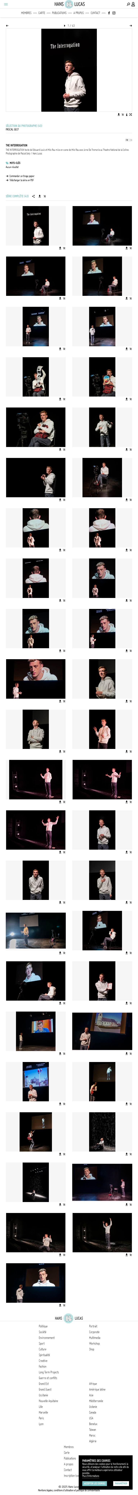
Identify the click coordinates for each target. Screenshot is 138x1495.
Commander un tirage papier (22, 176)
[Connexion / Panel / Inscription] (133, 4)
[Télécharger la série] (39, 196)
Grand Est (44, 1383)
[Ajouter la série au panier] (44, 196)
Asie (91, 1395)
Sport (42, 1343)
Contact (95, 13)
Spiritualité (44, 1355)
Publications (59, 13)
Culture (42, 1349)
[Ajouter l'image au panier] (122, 114)
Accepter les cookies (94, 1483)
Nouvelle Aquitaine (48, 1401)
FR (127, 140)
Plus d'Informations (90, 1476)
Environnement (47, 1338)
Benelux (93, 1424)
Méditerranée (96, 1401)
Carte (41, 13)
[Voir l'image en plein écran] (130, 114)
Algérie (92, 1441)
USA (91, 1418)
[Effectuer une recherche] (128, 4)
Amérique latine (97, 1389)
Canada (92, 1412)
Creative (43, 1361)
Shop (91, 1349)
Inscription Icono (72, 1475)
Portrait (93, 1326)
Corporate (94, 1332)
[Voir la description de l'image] (126, 114)
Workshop (94, 1343)
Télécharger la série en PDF (22, 180)
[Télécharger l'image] (118, 114)
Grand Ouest (45, 1389)
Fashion (42, 1366)
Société (42, 1332)
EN (131, 140)
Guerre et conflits (48, 1378)
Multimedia (94, 1338)
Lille (41, 1406)
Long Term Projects (49, 1372)
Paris (41, 1418)
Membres (26, 13)
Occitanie (43, 1395)
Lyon (41, 1424)
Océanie (93, 1406)
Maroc (92, 1435)
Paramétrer (121, 1483)
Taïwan (92, 1429)
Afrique (93, 1383)
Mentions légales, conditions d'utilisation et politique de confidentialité (69, 1490)
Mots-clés (15, 163)
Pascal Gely (12, 129)
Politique (43, 1326)
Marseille (43, 1412)
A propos (78, 13)
